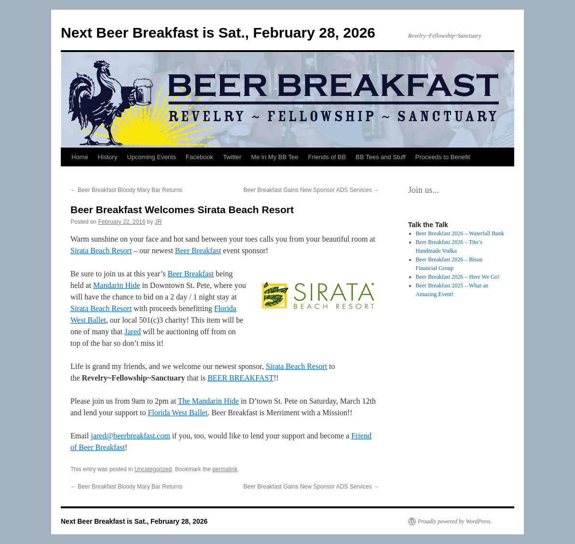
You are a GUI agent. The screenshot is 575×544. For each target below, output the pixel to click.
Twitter (232, 157)
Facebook (199, 157)
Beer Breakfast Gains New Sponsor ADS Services (311, 190)
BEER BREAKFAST (240, 378)
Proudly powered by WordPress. (455, 521)
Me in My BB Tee (274, 157)
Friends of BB (327, 157)
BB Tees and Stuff (381, 157)
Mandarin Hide (116, 285)
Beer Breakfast (198, 250)
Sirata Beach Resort (101, 250)
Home (79, 157)
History (107, 157)
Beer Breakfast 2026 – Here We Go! (458, 276)
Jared (132, 331)
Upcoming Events (151, 157)
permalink (224, 469)
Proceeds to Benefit (442, 157)
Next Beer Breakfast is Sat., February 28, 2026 (218, 33)
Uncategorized (153, 469)
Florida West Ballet (177, 412)
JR (158, 221)
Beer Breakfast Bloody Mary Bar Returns (126, 190)
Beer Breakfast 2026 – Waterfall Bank (460, 233)
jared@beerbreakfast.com (130, 436)
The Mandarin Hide (208, 401)
